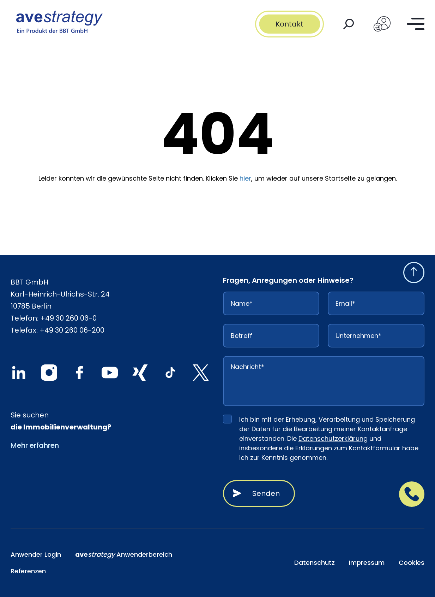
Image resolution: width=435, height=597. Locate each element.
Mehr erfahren (35, 445)
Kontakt (289, 24)
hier (245, 178)
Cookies (411, 562)
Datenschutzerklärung (333, 438)
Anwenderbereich (123, 554)
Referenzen (28, 571)
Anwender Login (36, 554)
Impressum (367, 562)
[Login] (382, 24)
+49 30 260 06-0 (68, 318)
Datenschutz (314, 562)
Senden (266, 493)
